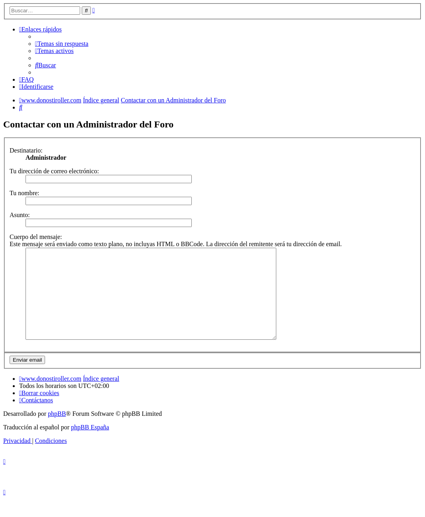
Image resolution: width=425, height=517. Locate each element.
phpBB (57, 431)
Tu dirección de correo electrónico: (54, 171)
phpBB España (90, 445)
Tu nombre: (24, 193)
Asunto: (20, 215)
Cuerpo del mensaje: (36, 236)
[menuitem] (62, 43)
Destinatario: (26, 150)
